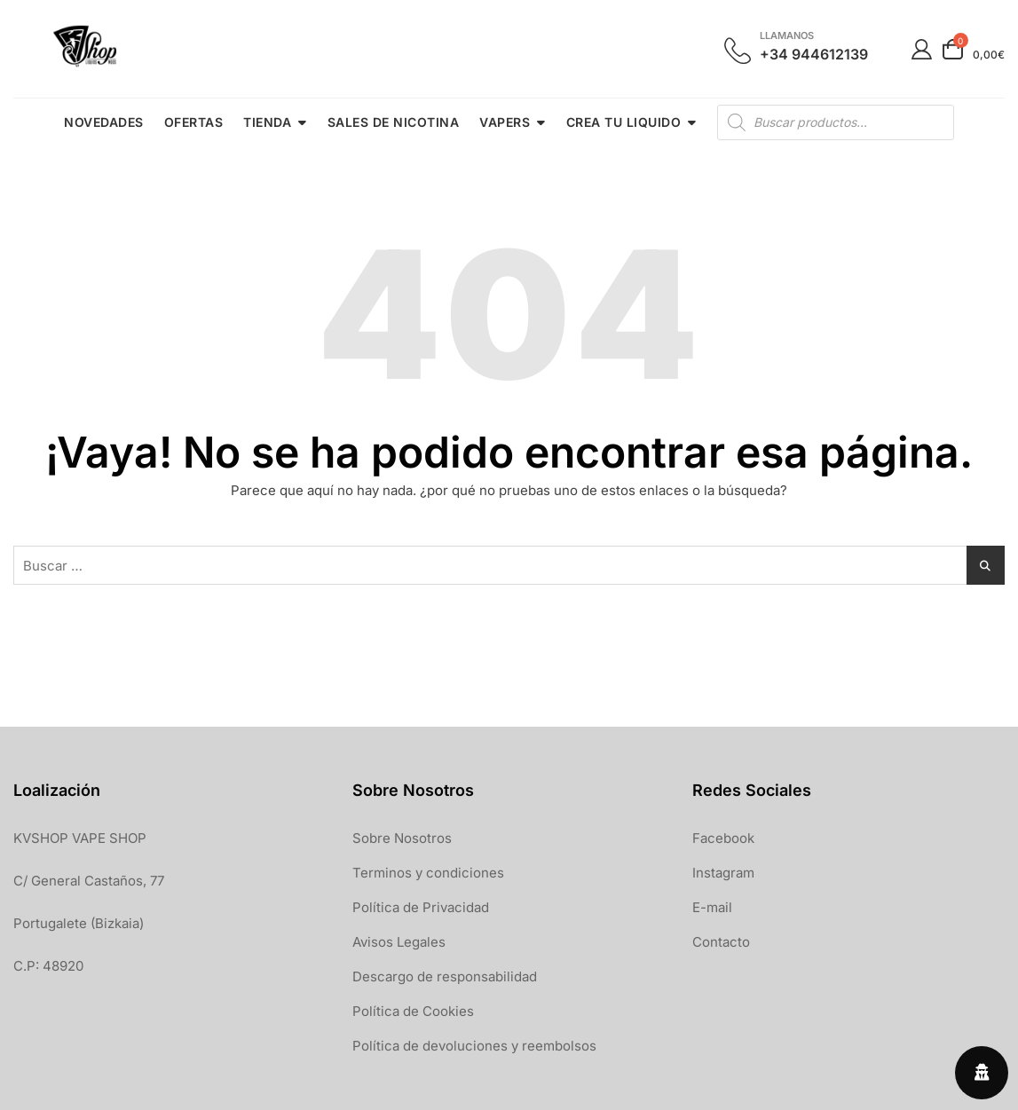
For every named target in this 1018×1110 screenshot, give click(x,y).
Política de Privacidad (420, 907)
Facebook (723, 838)
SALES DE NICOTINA (393, 122)
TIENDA (267, 122)
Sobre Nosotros (402, 838)
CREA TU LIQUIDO (624, 122)
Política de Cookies (413, 1011)
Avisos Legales (399, 941)
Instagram (723, 872)
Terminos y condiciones (428, 872)
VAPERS (504, 122)
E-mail (712, 907)
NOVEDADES (104, 122)
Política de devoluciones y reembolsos (474, 1045)
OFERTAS (194, 122)
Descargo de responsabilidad (444, 976)
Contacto (721, 941)
